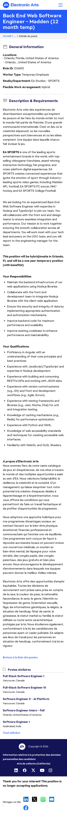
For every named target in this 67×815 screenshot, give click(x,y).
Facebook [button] (26, 808)
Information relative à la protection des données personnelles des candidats (32, 757)
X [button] (34, 799)
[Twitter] (33, 770)
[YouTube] (42, 770)
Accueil (7, 36)
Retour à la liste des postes (20, 657)
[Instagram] (51, 770)
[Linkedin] (16, 770)
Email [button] (51, 799)
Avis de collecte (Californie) (33, 763)
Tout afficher (11, 733)
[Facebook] (25, 770)
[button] (60, 5)
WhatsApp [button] (43, 799)
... (15, 36)
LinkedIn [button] (26, 799)
